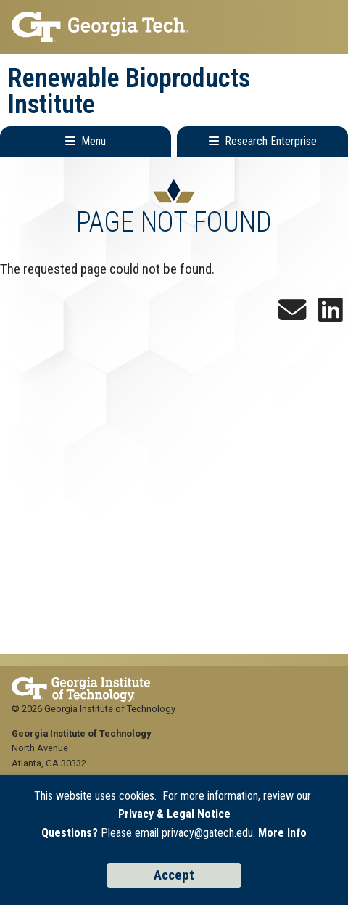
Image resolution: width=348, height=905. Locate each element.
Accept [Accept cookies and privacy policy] (174, 875)
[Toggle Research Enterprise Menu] (262, 141)
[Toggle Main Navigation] (85, 141)
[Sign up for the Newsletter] (292, 315)
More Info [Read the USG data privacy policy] (282, 833)
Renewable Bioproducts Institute (129, 91)
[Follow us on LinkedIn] (330, 315)
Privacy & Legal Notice (174, 814)
